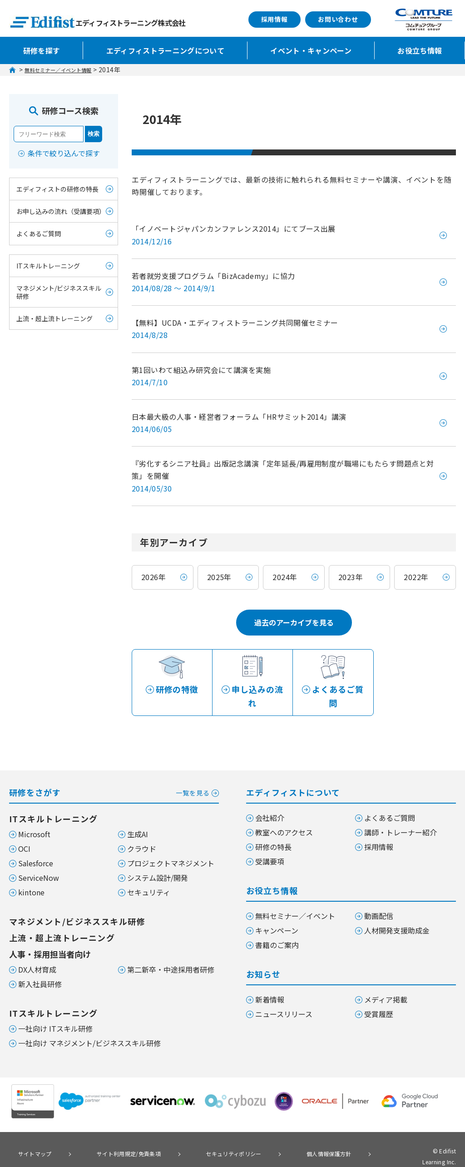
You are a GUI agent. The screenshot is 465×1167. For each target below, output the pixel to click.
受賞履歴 (378, 996)
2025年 (219, 576)
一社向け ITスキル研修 (55, 1010)
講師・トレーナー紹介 (400, 814)
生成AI (137, 816)
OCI (24, 830)
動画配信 (378, 898)
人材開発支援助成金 (397, 912)
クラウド (141, 830)
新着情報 (269, 981)
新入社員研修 (40, 966)
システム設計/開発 (157, 859)
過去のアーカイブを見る (294, 622)
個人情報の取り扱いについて (51, 1147)
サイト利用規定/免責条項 (108, 1134)
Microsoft (34, 816)
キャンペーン (276, 912)
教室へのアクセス (284, 814)
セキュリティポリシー (200, 1134)
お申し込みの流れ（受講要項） (60, 211)
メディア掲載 (385, 981)
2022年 (416, 576)
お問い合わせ (338, 19)
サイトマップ (29, 1134)
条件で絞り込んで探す (64, 153)
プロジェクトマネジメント (170, 845)
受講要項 (269, 843)
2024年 (284, 576)
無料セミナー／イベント (295, 898)
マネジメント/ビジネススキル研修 (58, 292)
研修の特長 (273, 829)
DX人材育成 (37, 951)
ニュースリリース (283, 996)
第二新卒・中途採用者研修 (170, 951)
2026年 (153, 576)
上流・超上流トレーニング (54, 318)
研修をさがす (114, 773)
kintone (31, 874)
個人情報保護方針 (282, 1134)
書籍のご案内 (277, 927)
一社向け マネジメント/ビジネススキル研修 (89, 1025)
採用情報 (274, 19)
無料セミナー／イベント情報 (67, 69)
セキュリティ (148, 874)
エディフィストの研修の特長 (57, 189)
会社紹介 (269, 800)
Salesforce (35, 845)
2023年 (350, 576)
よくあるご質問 (38, 233)
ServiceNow (38, 859)
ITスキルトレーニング (48, 265)
